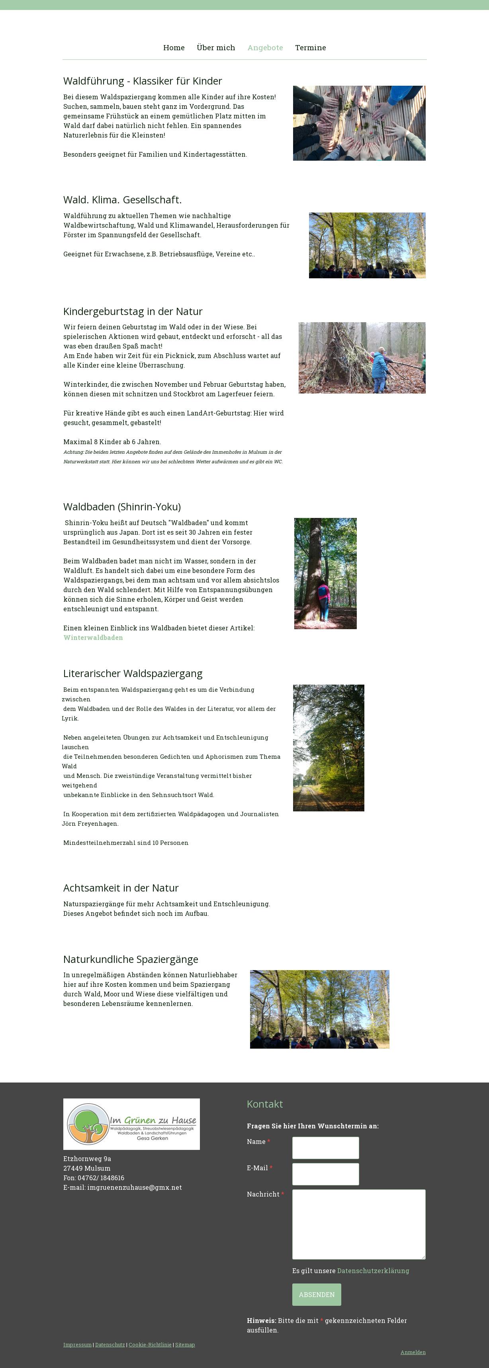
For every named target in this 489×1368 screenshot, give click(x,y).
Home (174, 47)
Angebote (265, 47)
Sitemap (185, 1344)
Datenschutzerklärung (373, 1270)
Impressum (77, 1344)
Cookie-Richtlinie (150, 1344)
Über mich (216, 47)
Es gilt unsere (350, 1270)
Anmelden (413, 1352)
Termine (310, 47)
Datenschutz (110, 1344)
